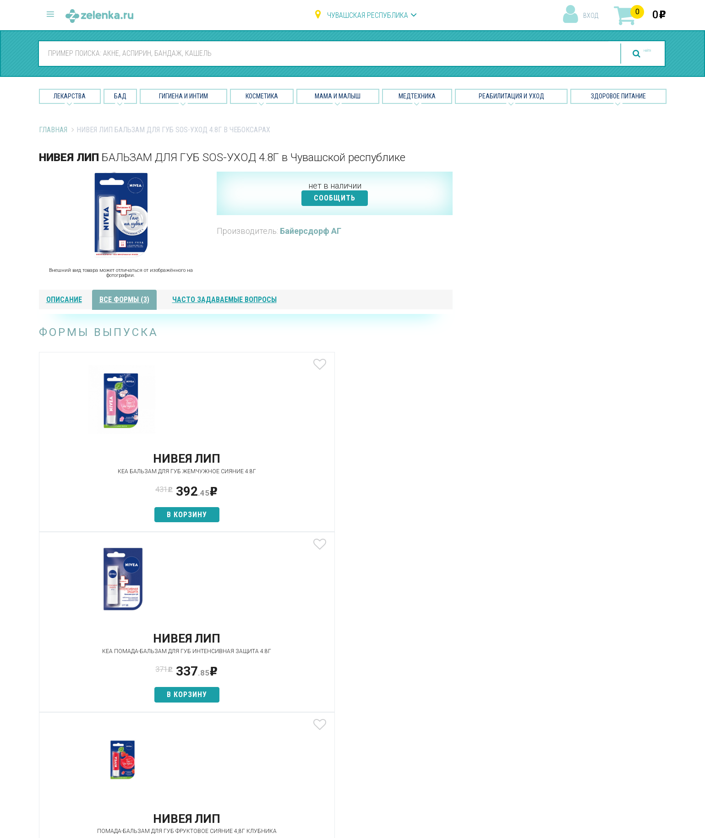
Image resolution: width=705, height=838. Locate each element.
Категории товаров (232, 678)
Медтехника (417, 96)
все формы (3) (124, 299)
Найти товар (219, 694)
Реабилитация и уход (511, 96)
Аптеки (210, 661)
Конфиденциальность (449, 758)
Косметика (262, 96)
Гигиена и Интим (183, 96)
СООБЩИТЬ (334, 198)
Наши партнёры (439, 678)
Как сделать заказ (230, 726)
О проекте (430, 661)
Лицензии (428, 694)
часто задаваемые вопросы (224, 299)
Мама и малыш (338, 96)
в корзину (107, 523)
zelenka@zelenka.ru (71, 714)
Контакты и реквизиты (450, 710)
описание (64, 299)
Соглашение (433, 742)
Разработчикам (439, 726)
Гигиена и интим (332, 694)
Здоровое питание (618, 96)
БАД (120, 96)
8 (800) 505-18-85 (94, 660)
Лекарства (70, 96)
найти (629, 53)
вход (590, 15)
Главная (53, 129)
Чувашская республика (367, 15)
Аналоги (213, 710)
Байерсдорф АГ (310, 231)
